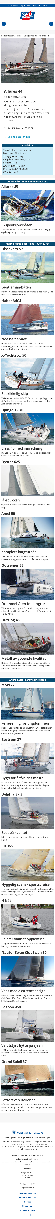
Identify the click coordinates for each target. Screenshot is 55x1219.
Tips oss (27, 1202)
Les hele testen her (19, 136)
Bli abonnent (13, 5)
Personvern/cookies (27, 1210)
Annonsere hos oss (27, 1197)
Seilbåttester (7, 35)
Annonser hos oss (40, 5)
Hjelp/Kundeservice (27, 1193)
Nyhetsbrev (25, 5)
